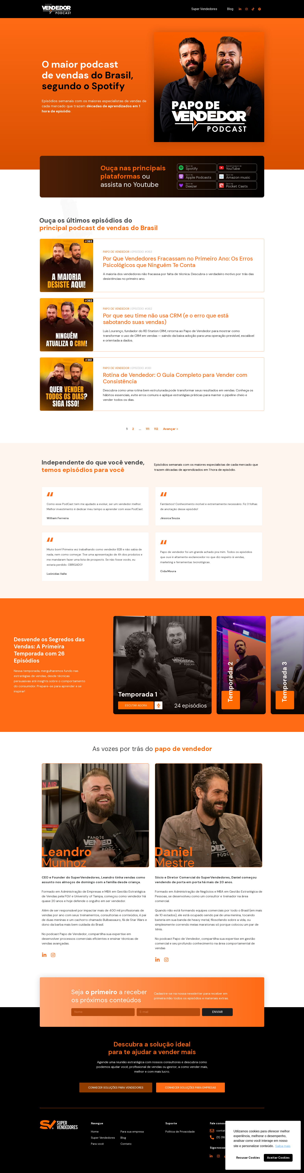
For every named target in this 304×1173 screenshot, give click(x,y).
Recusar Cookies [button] (248, 1157)
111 (147, 429)
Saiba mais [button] (282, 1146)
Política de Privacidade (180, 1131)
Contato (126, 1143)
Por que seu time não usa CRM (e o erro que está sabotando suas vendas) (166, 319)
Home (95, 1131)
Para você (97, 1143)
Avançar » (170, 429)
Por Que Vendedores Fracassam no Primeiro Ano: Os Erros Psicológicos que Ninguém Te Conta (178, 262)
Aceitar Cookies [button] (278, 1157)
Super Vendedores (204, 9)
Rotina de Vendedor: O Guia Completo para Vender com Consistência (175, 378)
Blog (230, 9)
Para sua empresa (132, 1131)
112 (156, 429)
